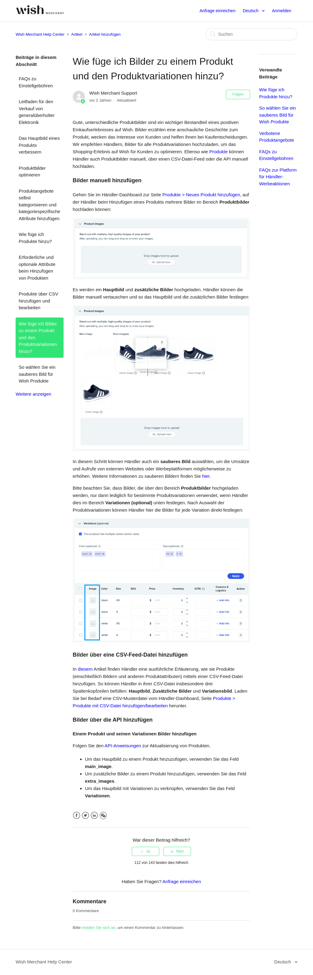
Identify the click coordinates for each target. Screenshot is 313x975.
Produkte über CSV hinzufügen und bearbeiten (38, 300)
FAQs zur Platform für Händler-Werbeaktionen (278, 176)
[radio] (145, 851)
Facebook (76, 815)
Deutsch (251, 10)
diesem (85, 669)
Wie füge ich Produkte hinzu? (35, 238)
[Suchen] (251, 34)
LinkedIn (94, 815)
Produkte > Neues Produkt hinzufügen (201, 194)
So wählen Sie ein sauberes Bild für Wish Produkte (37, 373)
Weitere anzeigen (33, 394)
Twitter (85, 815)
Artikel (76, 34)
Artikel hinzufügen (104, 34)
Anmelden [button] (281, 10)
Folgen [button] (238, 94)
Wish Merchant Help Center (40, 34)
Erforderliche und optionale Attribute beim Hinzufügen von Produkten (37, 268)
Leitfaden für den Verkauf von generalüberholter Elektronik (37, 112)
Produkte (218, 151)
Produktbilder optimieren (32, 171)
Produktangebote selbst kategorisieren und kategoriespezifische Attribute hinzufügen (39, 204)
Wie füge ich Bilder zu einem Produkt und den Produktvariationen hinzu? (38, 337)
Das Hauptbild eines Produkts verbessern (39, 145)
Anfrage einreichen (218, 10)
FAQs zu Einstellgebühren (36, 82)
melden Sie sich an (98, 927)
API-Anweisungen (123, 745)
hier (205, 476)
